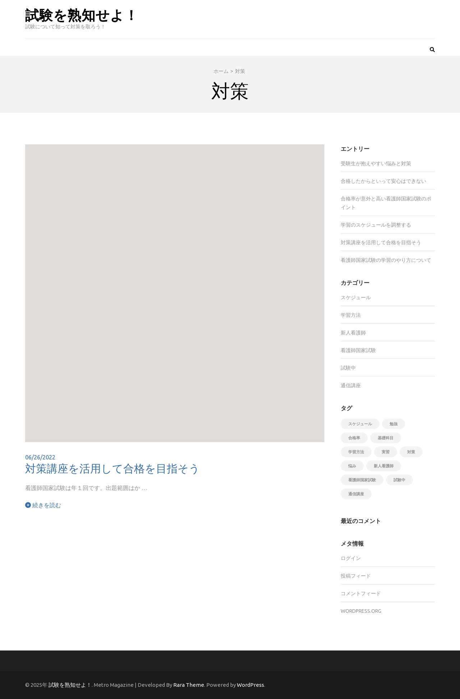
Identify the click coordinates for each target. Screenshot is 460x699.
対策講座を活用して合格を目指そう (112, 468)
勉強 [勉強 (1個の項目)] (393, 424)
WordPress (250, 685)
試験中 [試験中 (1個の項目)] (399, 480)
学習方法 (351, 315)
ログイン (351, 558)
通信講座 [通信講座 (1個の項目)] (356, 494)
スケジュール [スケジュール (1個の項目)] (360, 424)
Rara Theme (188, 685)
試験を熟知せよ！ (81, 14)
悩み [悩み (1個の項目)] (352, 466)
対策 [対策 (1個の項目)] (411, 452)
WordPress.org (361, 611)
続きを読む (43, 505)
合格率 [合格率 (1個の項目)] (354, 438)
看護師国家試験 (358, 350)
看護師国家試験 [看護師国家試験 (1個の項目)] (362, 480)
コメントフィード (361, 593)
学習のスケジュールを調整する (376, 225)
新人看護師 (353, 332)
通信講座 (351, 385)
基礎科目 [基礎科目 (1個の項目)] (386, 438)
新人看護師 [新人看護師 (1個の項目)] (384, 466)
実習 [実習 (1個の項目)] (386, 452)
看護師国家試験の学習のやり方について (386, 260)
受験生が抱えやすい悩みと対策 (376, 163)
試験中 (348, 368)
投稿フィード (356, 576)
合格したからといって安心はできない (383, 181)
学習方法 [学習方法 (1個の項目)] (356, 452)
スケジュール (356, 297)
